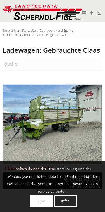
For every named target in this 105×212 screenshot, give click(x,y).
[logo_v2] (42, 11)
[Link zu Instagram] (98, 12)
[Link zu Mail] (83, 12)
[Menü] (72, 11)
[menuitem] (72, 11)
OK (41, 201)
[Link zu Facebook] (91, 12)
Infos (65, 201)
